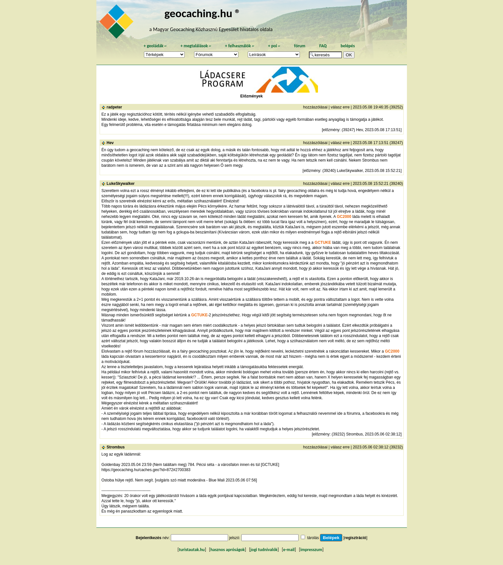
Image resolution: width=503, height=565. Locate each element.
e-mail (288, 549)
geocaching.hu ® (202, 13)
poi (274, 46)
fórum (299, 46)
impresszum (311, 549)
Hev (110, 143)
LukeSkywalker (121, 183)
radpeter (114, 107)
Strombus (116, 447)
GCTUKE (323, 242)
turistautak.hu (192, 549)
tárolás (313, 538)
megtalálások (196, 46)
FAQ (323, 46)
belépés (348, 46)
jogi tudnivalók (264, 549)
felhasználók (239, 46)
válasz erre (340, 107)
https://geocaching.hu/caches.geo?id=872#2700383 (146, 470)
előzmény (331, 130)
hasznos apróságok (227, 549)
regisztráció (355, 538)
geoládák (155, 46)
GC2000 (344, 216)
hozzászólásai (315, 107)
